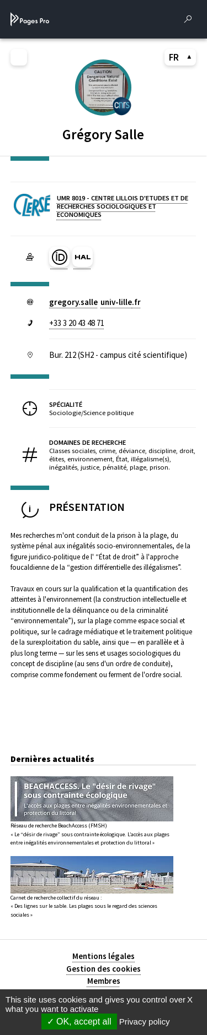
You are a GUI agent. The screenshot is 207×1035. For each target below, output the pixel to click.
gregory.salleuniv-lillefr (95, 302)
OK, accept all (79, 1021)
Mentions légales (103, 956)
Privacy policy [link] (144, 1021)
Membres (103, 981)
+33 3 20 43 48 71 (76, 323)
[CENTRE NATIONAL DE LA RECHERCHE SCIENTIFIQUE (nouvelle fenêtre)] (122, 105)
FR (180, 57)
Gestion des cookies (103, 968)
